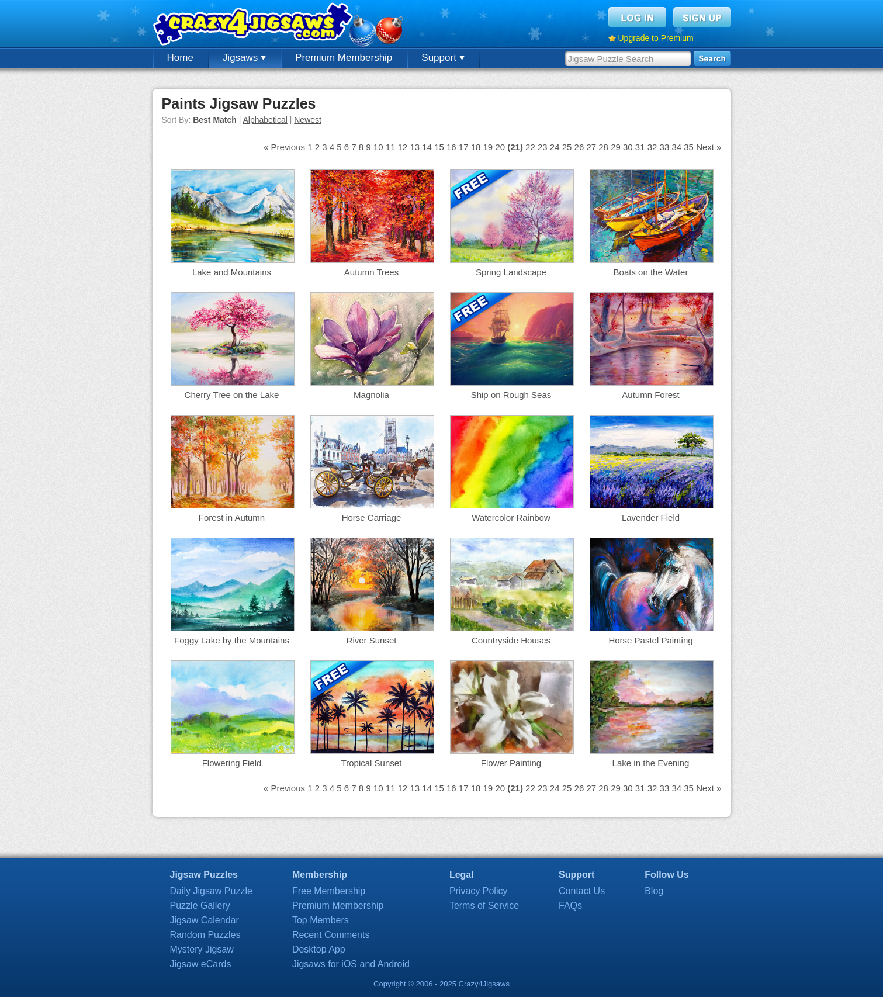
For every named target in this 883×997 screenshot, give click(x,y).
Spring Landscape (511, 272)
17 (464, 147)
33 (665, 147)
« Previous (284, 147)
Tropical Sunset (371, 763)
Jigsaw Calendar (204, 920)
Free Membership (328, 891)
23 (543, 147)
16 (451, 147)
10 (378, 147)
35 (689, 147)
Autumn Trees (371, 272)
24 (555, 147)
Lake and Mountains (231, 272)
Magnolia (371, 395)
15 (439, 147)
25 (567, 147)
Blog (654, 891)
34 (676, 147)
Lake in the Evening (651, 763)
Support (442, 57)
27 (591, 147)
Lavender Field (651, 517)
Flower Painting (511, 763)
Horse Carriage (371, 517)
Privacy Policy (478, 891)
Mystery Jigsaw (202, 949)
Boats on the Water (651, 272)
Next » (708, 147)
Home (180, 57)
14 (427, 147)
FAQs (570, 906)
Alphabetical (265, 119)
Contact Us (582, 891)
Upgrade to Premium (656, 38)
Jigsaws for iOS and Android (351, 964)
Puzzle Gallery (200, 906)
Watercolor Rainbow (511, 517)
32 (652, 147)
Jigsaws (244, 57)
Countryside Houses (511, 640)
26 (579, 147)
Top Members (320, 920)
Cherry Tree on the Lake (232, 395)
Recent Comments (331, 935)
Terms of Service (484, 906)
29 (616, 147)
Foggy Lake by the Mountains (231, 640)
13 (415, 147)
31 (640, 147)
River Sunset (372, 640)
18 (476, 147)
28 (603, 147)
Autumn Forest (650, 395)
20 (500, 147)
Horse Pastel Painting (650, 640)
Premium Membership (343, 57)
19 (488, 147)
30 (628, 147)
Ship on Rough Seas (511, 395)
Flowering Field (232, 763)
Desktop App (318, 949)
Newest (307, 119)
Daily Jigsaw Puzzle (211, 891)
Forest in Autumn (232, 517)
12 (403, 147)
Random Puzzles (205, 935)
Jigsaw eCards (200, 964)
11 (391, 147)
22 (530, 147)
